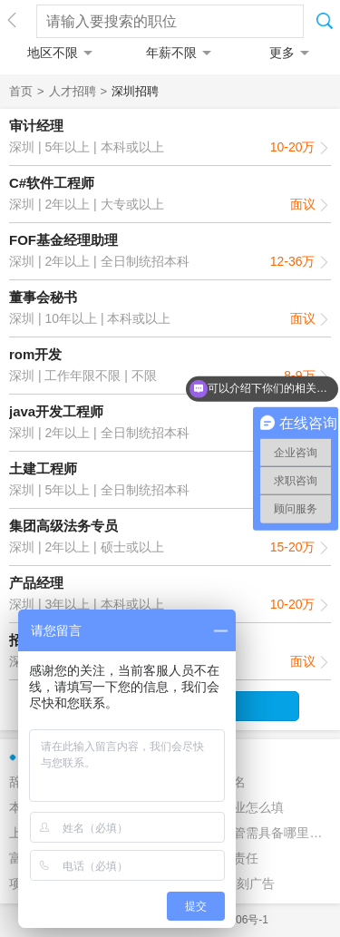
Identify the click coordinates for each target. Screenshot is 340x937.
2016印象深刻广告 (222, 883)
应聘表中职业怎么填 (227, 807)
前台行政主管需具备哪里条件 (247, 832)
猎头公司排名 (208, 782)
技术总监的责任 (214, 858)
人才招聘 (72, 91)
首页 (21, 91)
